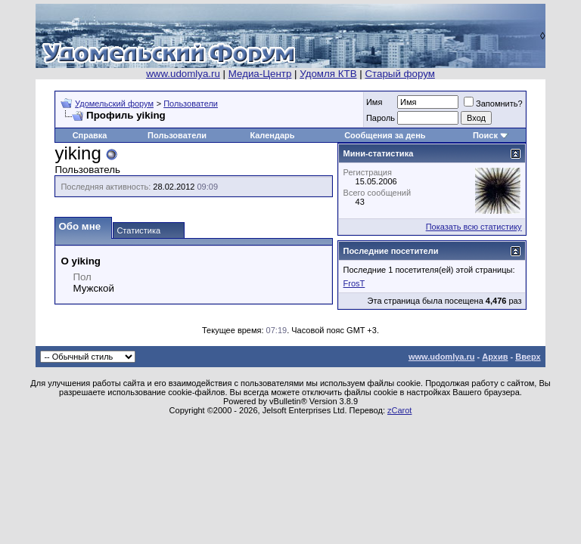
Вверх (527, 356)
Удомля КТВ (328, 73)
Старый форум (399, 73)
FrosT (354, 283)
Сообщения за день (384, 135)
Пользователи (190, 103)
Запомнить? (493, 103)
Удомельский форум (114, 103)
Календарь (272, 135)
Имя (374, 102)
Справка (90, 135)
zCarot (399, 410)
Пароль (380, 117)
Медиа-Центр (260, 73)
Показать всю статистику (474, 226)
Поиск (485, 135)
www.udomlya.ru (183, 73)
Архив (495, 356)
